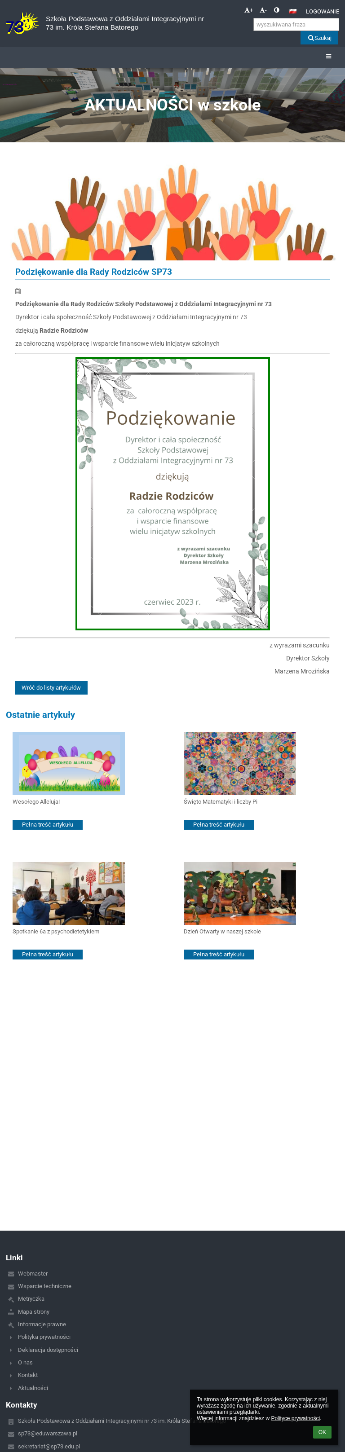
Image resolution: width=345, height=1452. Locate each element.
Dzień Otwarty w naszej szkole (222, 931)
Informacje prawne (42, 1324)
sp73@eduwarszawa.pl (47, 1433)
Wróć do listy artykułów (51, 687)
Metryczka (31, 1298)
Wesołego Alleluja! (36, 801)
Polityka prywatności (44, 1336)
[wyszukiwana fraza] (296, 24)
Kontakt (28, 1375)
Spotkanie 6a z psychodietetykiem (56, 931)
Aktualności (33, 1388)
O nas (25, 1362)
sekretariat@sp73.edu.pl (49, 1446)
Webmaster (33, 1273)
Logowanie (322, 11)
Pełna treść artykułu (47, 824)
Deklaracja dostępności (48, 1349)
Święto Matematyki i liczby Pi (220, 801)
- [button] (263, 10)
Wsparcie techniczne (44, 1286)
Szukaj (319, 38)
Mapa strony (33, 1311)
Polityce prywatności (295, 1418)
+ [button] (248, 10)
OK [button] (322, 1432)
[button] (293, 11)
